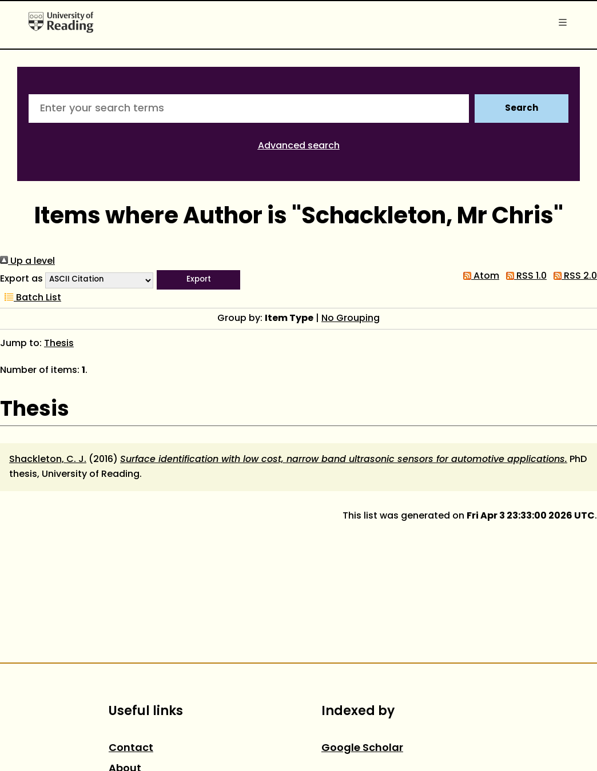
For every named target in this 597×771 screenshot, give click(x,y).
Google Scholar (362, 748)
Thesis (59, 343)
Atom (479, 276)
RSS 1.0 (524, 276)
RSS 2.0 (573, 276)
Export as (21, 279)
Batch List (30, 298)
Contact (131, 748)
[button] (198, 280)
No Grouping (350, 318)
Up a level (27, 261)
